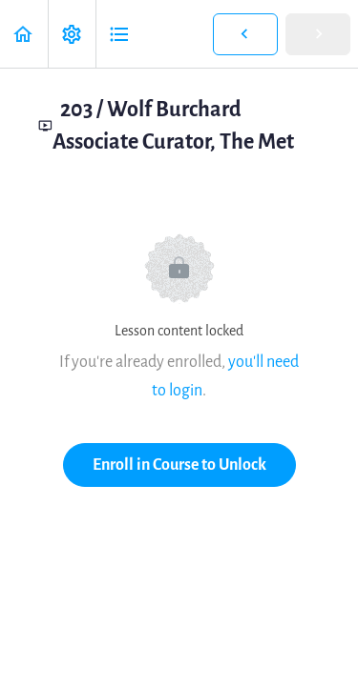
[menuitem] (71, 34)
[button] (24, 34)
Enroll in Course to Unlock (179, 465)
